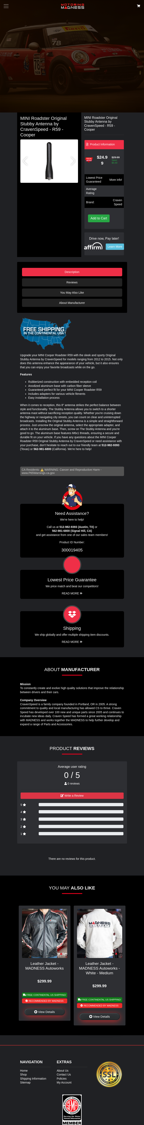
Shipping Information (33, 1078)
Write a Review (72, 795)
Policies (62, 1078)
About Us (63, 1070)
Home (24, 1070)
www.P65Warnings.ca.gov (38, 473)
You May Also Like (72, 292)
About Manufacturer (72, 302)
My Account (64, 1082)
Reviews (71, 282)
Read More (72, 593)
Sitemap (25, 1082)
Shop (23, 1074)
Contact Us (64, 1074)
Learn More (115, 246)
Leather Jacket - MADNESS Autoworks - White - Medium (99, 968)
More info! (115, 179)
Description (72, 272)
